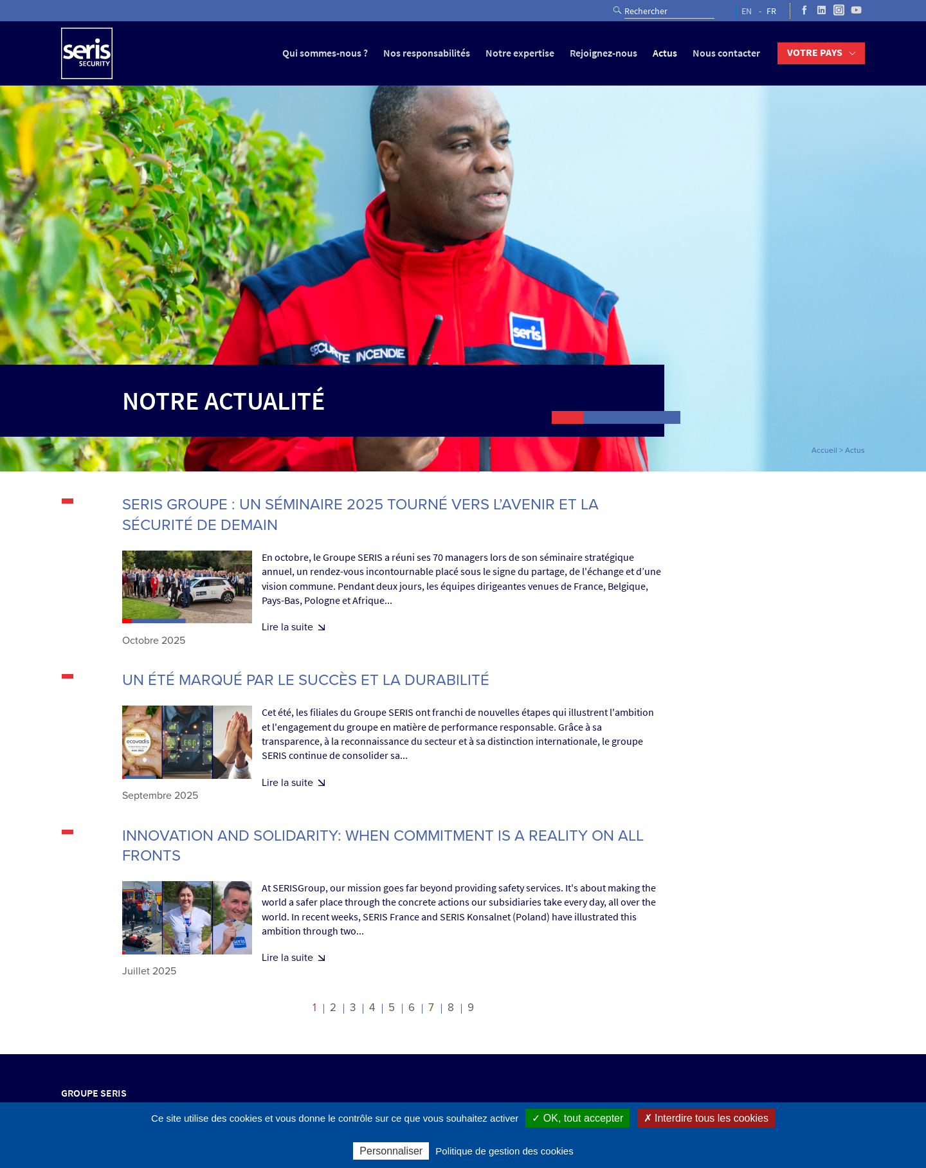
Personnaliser (390, 1150)
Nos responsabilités (426, 53)
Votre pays (814, 52)
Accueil (824, 450)
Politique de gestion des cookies (504, 1150)
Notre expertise (520, 53)
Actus (665, 53)
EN (746, 11)
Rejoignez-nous (603, 53)
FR (771, 11)
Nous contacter (726, 53)
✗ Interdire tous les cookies (706, 1118)
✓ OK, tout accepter (577, 1118)
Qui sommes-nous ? (325, 53)
